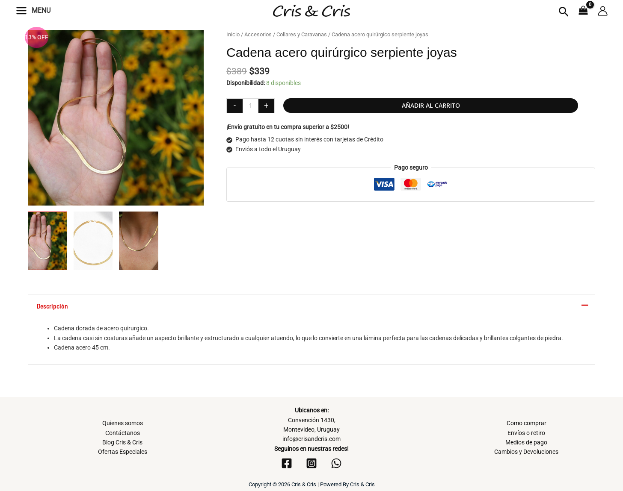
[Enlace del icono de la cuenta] (602, 11)
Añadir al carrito (431, 105)
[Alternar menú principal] (21, 10)
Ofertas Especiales (122, 451)
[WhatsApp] (336, 463)
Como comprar (526, 423)
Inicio (233, 34)
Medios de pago (526, 442)
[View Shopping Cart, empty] (583, 11)
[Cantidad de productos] (250, 105)
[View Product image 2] (93, 241)
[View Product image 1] (47, 241)
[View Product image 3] (138, 241)
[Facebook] (286, 463)
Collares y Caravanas (301, 34)
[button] (563, 12)
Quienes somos (122, 423)
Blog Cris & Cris (122, 442)
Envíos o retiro (526, 432)
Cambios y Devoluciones (526, 451)
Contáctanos (122, 432)
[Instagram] (311, 463)
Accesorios (258, 34)
